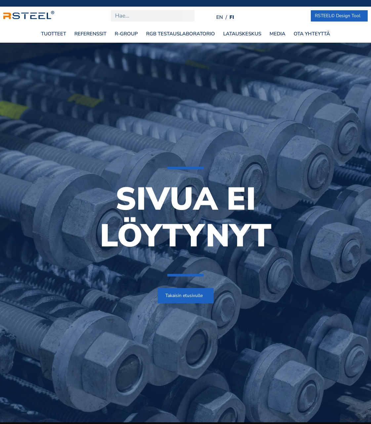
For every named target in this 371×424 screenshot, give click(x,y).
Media (277, 33)
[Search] (188, 15)
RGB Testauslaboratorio (180, 33)
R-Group (126, 33)
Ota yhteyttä (312, 33)
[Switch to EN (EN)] (219, 17)
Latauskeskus (242, 33)
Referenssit (90, 33)
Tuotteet (53, 33)
